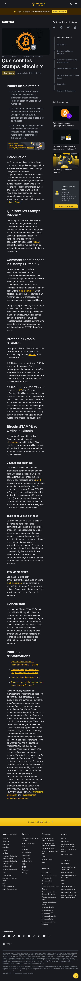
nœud (38, 480)
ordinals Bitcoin (14, 202)
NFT (20, 390)
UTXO (36, 242)
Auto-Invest (26, 858)
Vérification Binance (67, 886)
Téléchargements (8, 886)
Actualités (6, 847)
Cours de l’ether (47, 884)
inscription (13, 442)
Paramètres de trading (68, 889)
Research (25, 870)
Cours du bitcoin (47, 881)
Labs (43, 856)
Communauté (7, 875)
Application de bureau (10, 889)
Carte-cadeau (26, 852)
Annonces (6, 844)
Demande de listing (48, 848)
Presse (5, 850)
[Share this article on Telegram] (68, 27)
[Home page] (38, 4)
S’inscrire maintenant (66, 206)
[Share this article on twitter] (54, 27)
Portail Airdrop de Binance (69, 892)
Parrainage (65, 841)
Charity (24, 873)
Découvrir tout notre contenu (40, 822)
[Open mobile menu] (75, 4)
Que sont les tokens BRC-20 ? (25, 677)
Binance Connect (47, 859)
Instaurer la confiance (10, 869)
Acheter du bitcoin (48, 907)
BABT (24, 867)
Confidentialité (7, 866)
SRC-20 (32, 354)
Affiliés (63, 838)
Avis (4, 883)
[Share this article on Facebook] (61, 27)
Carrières (6, 841)
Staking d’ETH (27, 861)
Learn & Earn (46, 873)
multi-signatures (26, 291)
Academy (25, 849)
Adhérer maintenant (59, 11)
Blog (4, 872)
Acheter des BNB (47, 910)
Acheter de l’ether (47, 919)
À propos (5, 838)
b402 (43, 862)
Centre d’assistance (67, 872)
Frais (63, 880)
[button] (76, 4)
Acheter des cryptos (28, 843)
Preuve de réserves (67, 854)
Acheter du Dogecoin (49, 916)
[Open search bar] (70, 4)
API (62, 883)
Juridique (6, 853)
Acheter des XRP (47, 913)
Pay (23, 846)
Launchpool (26, 855)
